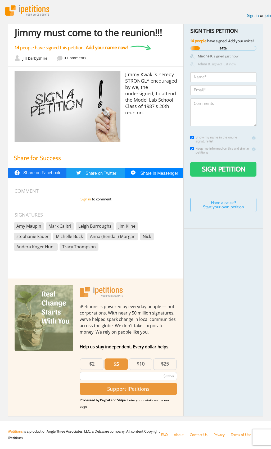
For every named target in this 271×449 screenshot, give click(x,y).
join (268, 15)
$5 (116, 364)
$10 (140, 364)
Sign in (253, 15)
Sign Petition (223, 169)
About (179, 434)
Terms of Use (241, 434)
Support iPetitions (128, 388)
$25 (165, 364)
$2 (91, 364)
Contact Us (198, 434)
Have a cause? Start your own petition (223, 204)
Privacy (219, 434)
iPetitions (27, 10)
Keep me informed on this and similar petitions (219, 150)
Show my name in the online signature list (213, 139)
